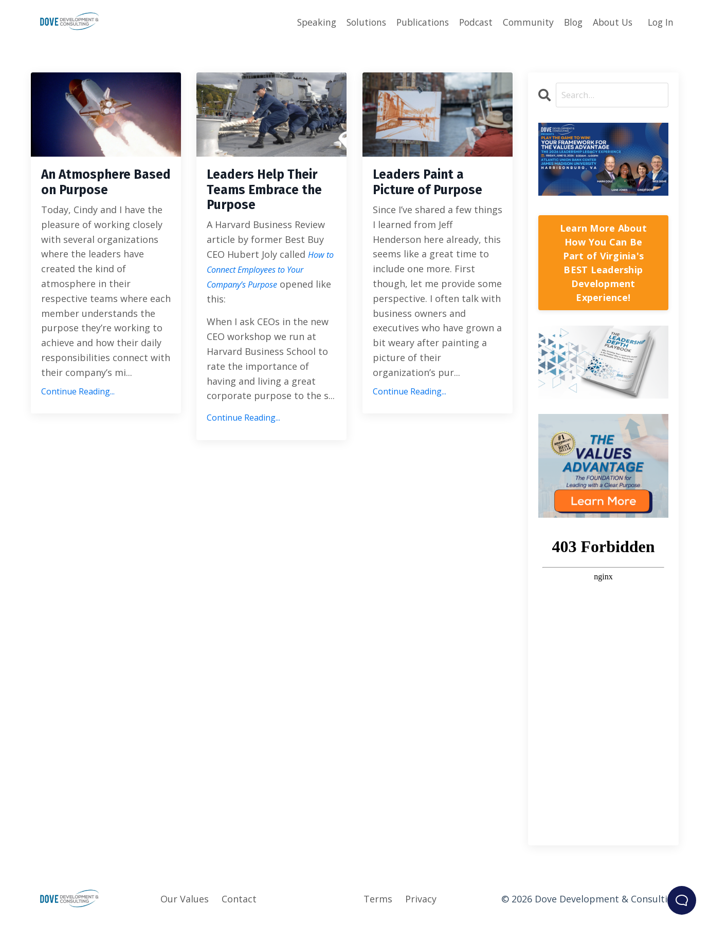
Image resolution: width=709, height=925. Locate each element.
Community (523, 21)
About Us (610, 21)
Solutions (355, 21)
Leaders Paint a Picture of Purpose (427, 194)
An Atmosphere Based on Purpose (105, 185)
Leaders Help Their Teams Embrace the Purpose (253, 204)
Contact (239, 899)
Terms (377, 899)
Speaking (303, 21)
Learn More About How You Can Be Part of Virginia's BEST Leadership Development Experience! (603, 263)
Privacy (421, 899)
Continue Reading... (78, 397)
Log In (660, 21)
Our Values (184, 899)
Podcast (469, 21)
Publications (413, 21)
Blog (569, 21)
